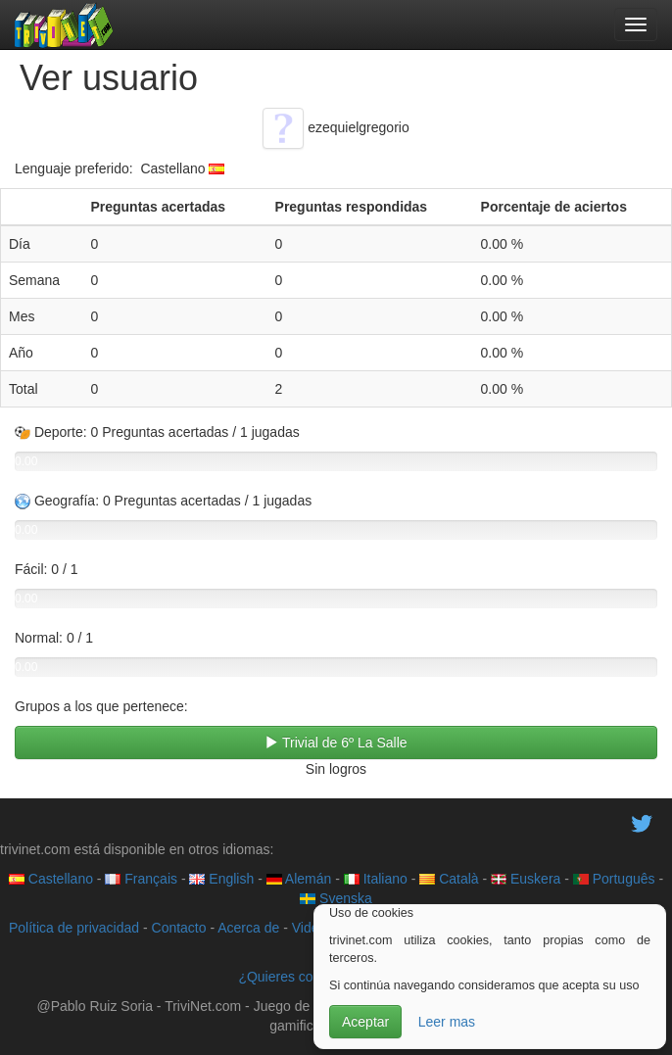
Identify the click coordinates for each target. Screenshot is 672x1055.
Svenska (336, 898)
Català (448, 879)
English (221, 879)
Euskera (525, 879)
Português (614, 879)
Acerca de (248, 927)
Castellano (51, 879)
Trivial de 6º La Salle (335, 742)
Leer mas (446, 1022)
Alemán (299, 879)
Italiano (376, 879)
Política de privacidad (74, 927)
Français (141, 879)
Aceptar (365, 1022)
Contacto (179, 927)
